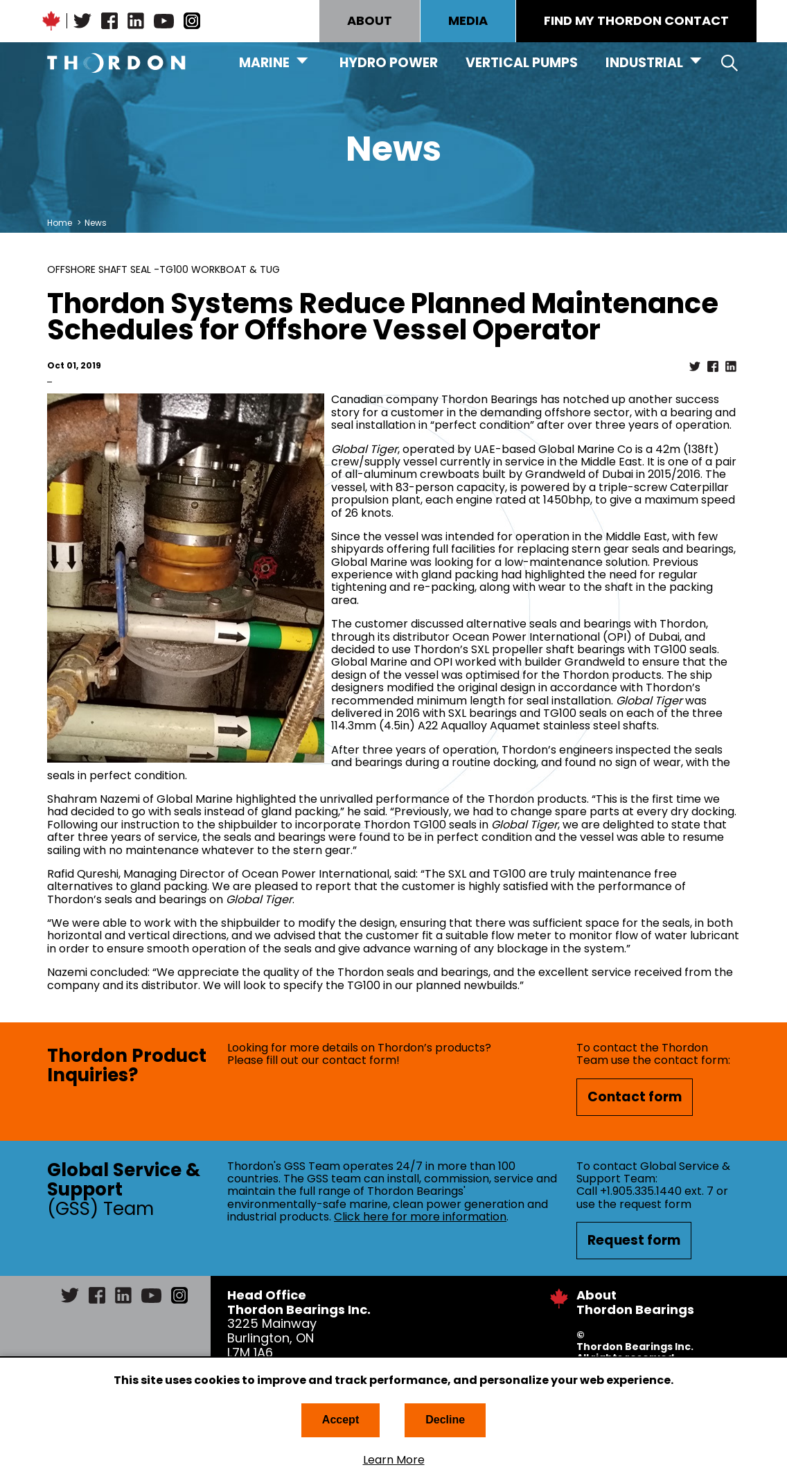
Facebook (109, 20)
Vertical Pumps (522, 62)
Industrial (644, 62)
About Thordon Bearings (635, 1302)
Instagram (192, 20)
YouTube (164, 20)
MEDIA (468, 20)
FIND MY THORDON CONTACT (636, 20)
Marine (264, 62)
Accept (340, 1420)
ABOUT (369, 20)
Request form (633, 1240)
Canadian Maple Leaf (51, 20)
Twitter (82, 20)
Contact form (634, 1096)
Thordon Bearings (116, 63)
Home (59, 223)
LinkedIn (135, 20)
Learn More (394, 1460)
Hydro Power (388, 62)
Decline (445, 1420)
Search (729, 63)
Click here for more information (420, 1217)
